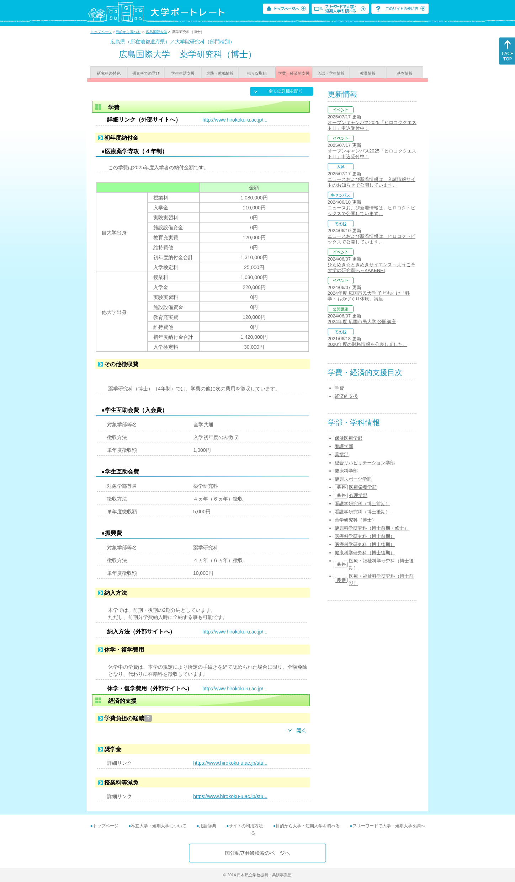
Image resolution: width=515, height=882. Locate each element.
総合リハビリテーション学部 (365, 462)
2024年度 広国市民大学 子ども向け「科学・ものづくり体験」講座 (369, 295)
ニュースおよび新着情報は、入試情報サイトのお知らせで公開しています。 (371, 182)
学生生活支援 (183, 73)
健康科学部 (346, 471)
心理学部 (358, 495)
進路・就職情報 (220, 73)
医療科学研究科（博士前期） (365, 536)
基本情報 (405, 73)
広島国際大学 (156, 32)
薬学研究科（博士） (355, 520)
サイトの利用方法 (246, 825)
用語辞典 (207, 825)
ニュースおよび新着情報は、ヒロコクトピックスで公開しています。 (371, 210)
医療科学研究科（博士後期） (365, 544)
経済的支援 (346, 396)
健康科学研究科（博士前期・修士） (372, 528)
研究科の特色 (109, 73)
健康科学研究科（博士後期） (365, 552)
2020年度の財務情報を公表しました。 (367, 344)
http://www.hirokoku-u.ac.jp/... (234, 120)
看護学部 (344, 446)
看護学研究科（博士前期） (362, 503)
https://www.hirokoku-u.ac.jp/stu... (230, 763)
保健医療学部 (348, 438)
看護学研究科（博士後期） (362, 511)
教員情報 (368, 73)
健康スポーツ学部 (353, 479)
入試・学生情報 (331, 73)
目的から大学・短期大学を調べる (308, 825)
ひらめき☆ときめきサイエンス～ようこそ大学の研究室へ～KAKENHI (371, 267)
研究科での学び (146, 73)
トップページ (101, 32)
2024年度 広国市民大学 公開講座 (362, 321)
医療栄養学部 (363, 487)
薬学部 (342, 454)
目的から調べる (128, 32)
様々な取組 (257, 73)
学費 (339, 388)
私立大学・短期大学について (158, 825)
